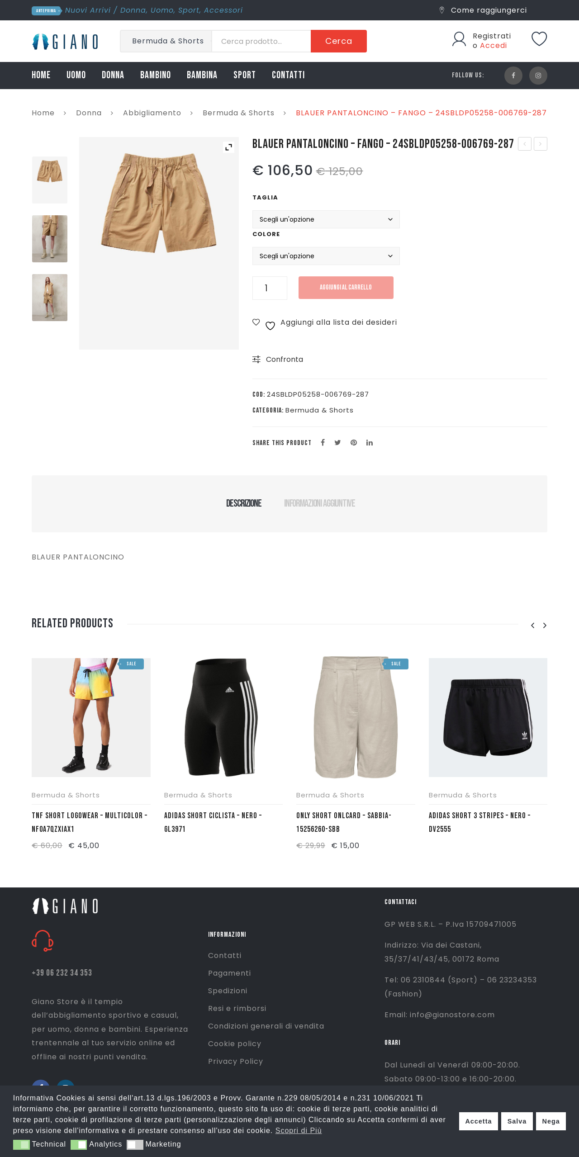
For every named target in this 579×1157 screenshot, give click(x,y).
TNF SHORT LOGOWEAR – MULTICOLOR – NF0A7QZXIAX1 (89, 822)
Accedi (493, 45)
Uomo (162, 10)
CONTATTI (288, 75)
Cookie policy (234, 1043)
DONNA (113, 75)
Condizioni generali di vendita (266, 1026)
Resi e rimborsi (237, 1008)
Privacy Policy (235, 1061)
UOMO (76, 75)
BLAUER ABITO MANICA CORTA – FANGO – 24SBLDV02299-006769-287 (540, 145)
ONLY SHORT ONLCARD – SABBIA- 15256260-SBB (344, 822)
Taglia (265, 197)
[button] (21, 1145)
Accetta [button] (478, 1121)
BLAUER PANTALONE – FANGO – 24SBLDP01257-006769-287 (525, 145)
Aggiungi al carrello (346, 287)
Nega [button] (551, 1121)
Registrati (492, 36)
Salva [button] (517, 1121)
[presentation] (532, 626)
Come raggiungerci (483, 10)
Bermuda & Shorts (239, 113)
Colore (266, 234)
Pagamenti (229, 973)
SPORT (244, 75)
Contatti (225, 955)
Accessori (223, 10)
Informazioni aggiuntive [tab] (319, 503)
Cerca (338, 41)
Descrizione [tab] (243, 503)
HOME (41, 75)
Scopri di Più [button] (298, 1130)
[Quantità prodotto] (270, 288)
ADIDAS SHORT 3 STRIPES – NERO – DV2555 (480, 822)
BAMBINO (155, 75)
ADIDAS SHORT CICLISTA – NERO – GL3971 (213, 822)
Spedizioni (227, 991)
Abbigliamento (152, 113)
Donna (133, 10)
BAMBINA (202, 75)
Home (43, 113)
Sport (188, 10)
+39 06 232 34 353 (62, 973)
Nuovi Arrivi (88, 10)
